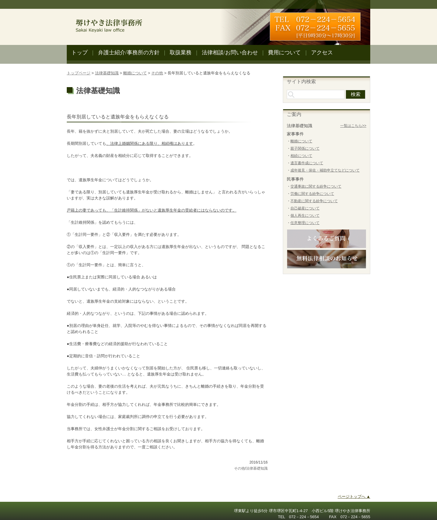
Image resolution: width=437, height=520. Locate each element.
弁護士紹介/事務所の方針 (129, 52)
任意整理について (305, 223)
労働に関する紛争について (312, 194)
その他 (157, 73)
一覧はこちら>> (353, 126)
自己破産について (305, 208)
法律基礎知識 (107, 73)
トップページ (78, 73)
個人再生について (305, 215)
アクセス (322, 52)
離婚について (135, 73)
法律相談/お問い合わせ (230, 52)
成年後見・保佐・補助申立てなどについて (325, 170)
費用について (284, 52)
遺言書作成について (306, 163)
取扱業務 (180, 52)
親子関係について (305, 148)
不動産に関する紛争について (314, 201)
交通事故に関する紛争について (315, 186)
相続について (301, 156)
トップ (79, 52)
